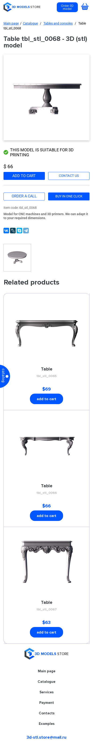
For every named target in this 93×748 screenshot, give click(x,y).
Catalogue (30, 23)
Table (46, 373)
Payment (46, 703)
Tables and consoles (58, 23)
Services (46, 692)
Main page (11, 23)
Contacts (46, 713)
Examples (46, 724)
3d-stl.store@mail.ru (46, 737)
